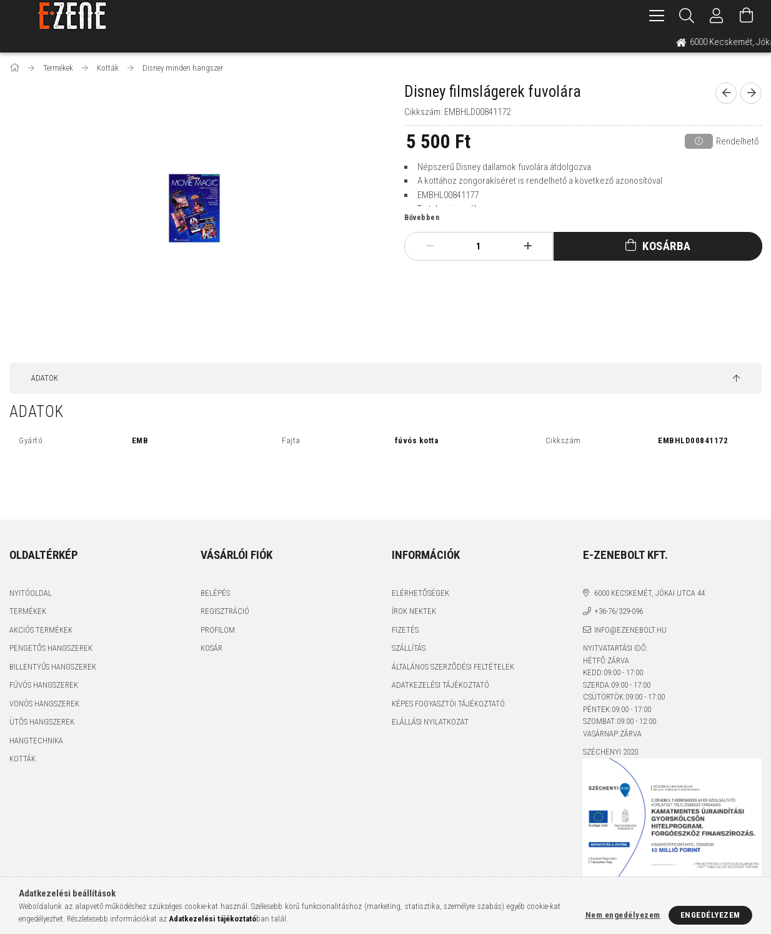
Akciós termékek (40, 630)
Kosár (211, 648)
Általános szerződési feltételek (453, 666)
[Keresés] (687, 15)
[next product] (751, 93)
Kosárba (666, 246)
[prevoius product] (726, 93)
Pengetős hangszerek (50, 648)
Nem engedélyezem (622, 915)
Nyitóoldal (30, 593)
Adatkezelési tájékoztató (440, 685)
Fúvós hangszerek (43, 685)
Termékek (27, 611)
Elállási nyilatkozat (430, 721)
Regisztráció (225, 611)
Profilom (218, 630)
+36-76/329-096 (618, 611)
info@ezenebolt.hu (630, 630)
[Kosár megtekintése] (747, 15)
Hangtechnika (36, 740)
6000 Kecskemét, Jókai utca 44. (650, 593)
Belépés (215, 593)
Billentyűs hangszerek (52, 666)
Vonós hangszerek (44, 703)
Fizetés (405, 630)
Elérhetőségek (420, 593)
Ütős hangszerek (41, 721)
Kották (22, 758)
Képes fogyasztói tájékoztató (448, 703)
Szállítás (408, 648)
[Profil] (717, 15)
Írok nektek (414, 611)
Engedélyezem (710, 915)
